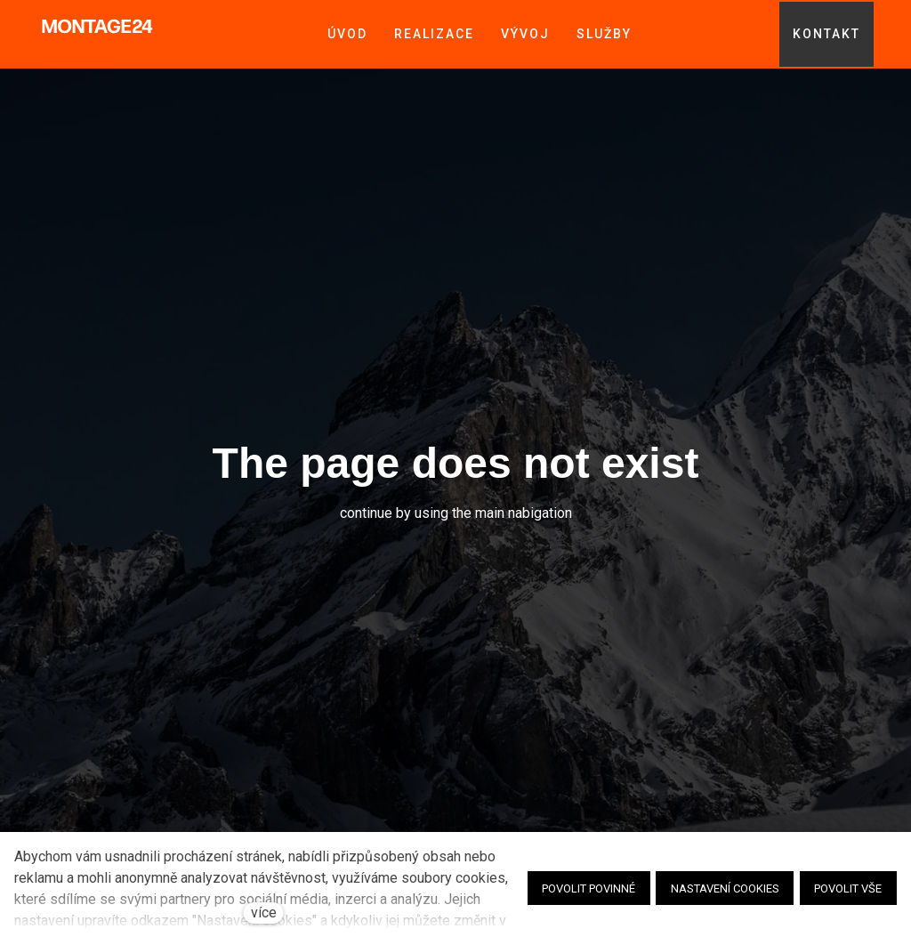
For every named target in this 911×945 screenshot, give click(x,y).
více (264, 912)
